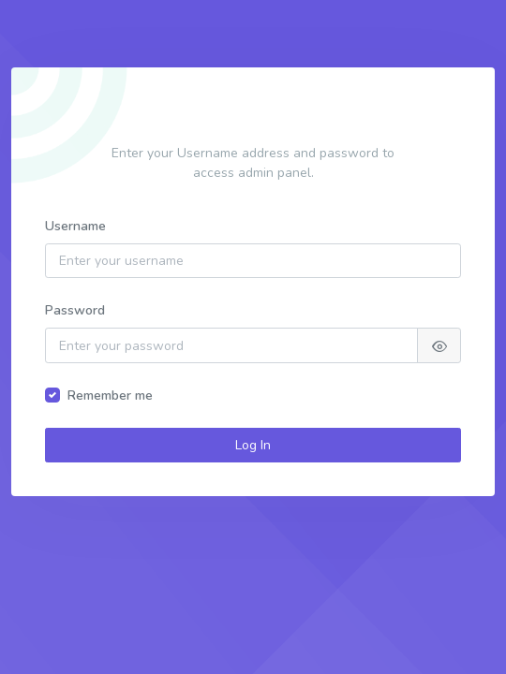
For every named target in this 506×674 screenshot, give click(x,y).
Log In (253, 445)
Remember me (110, 395)
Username (75, 226)
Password (75, 310)
